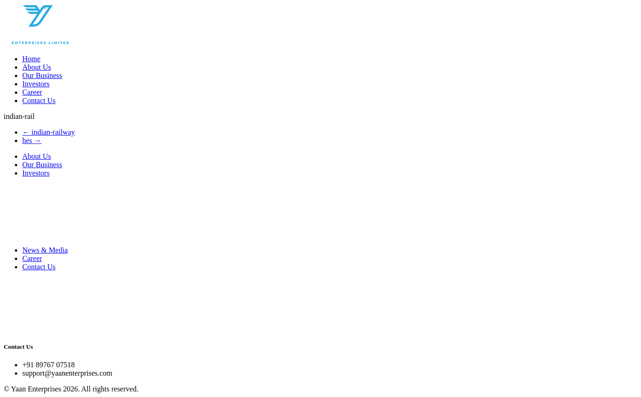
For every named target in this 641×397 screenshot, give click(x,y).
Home (31, 59)
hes (31, 140)
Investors (36, 84)
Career (32, 92)
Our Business (42, 75)
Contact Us (39, 100)
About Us (36, 67)
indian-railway (48, 132)
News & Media (45, 250)
